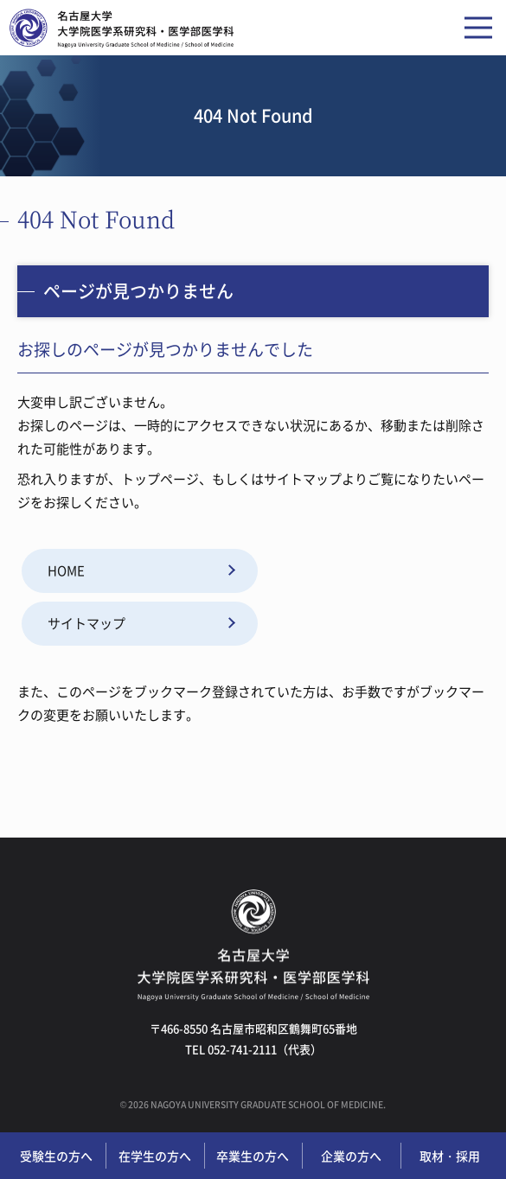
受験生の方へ (56, 1155)
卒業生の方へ (252, 1155)
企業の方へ (351, 1155)
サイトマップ (86, 623)
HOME (66, 570)
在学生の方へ (154, 1155)
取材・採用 (450, 1155)
